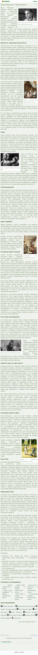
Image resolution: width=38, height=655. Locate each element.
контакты (22, 652)
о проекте (16, 652)
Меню (34, 1)
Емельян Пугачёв (29, 615)
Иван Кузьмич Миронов (15, 615)
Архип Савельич (15, 612)
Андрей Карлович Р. (8, 606)
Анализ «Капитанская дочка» (7, 586)
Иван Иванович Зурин (24, 609)
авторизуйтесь (34, 635)
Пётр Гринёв (16, 618)
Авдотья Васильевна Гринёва (25, 606)
